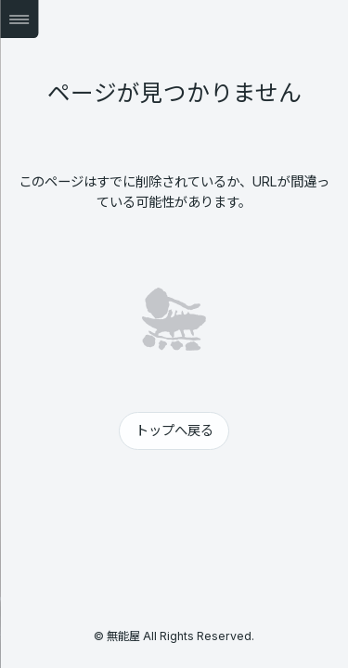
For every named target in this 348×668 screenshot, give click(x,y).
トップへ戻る (174, 430)
